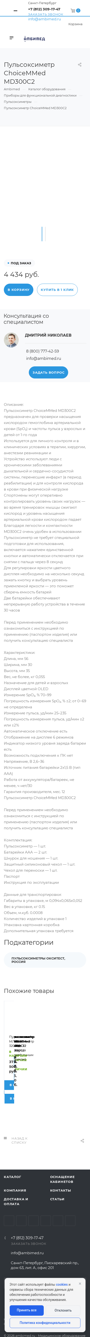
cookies (62, 1284)
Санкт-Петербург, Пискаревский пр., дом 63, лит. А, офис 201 (45, 1244)
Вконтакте (9, 1200)
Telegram (21, 1200)
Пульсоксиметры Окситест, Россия (38, 960)
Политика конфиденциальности (45, 1323)
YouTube (33, 1200)
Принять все (26, 1310)
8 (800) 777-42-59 (42, 351)
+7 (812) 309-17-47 (44, 9)
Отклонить (63, 1310)
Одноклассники (46, 1200)
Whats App (58, 1200)
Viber (70, 1200)
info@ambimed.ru (44, 19)
